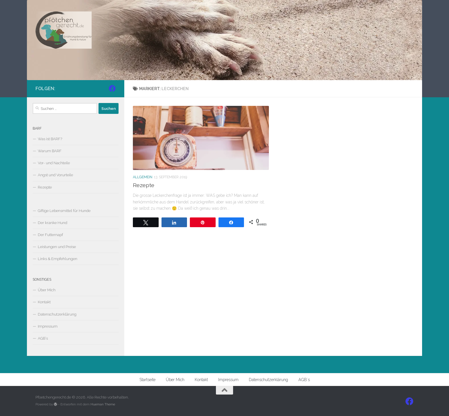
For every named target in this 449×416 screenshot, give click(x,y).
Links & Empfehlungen (57, 259)
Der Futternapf (50, 235)
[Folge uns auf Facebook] (112, 88)
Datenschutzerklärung (57, 314)
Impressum (48, 326)
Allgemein (142, 177)
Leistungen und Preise (57, 247)
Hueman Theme (102, 404)
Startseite (147, 379)
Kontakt (44, 302)
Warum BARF (50, 151)
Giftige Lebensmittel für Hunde (64, 211)
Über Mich (47, 290)
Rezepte (143, 185)
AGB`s (43, 338)
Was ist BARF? (50, 139)
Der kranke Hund (52, 223)
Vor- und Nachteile (54, 163)
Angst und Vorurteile (55, 175)
